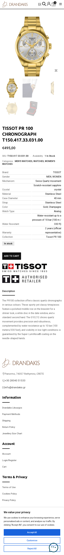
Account (6, 454)
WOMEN (56, 176)
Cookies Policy (9, 493)
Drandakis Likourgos (12, 407)
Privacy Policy (9, 500)
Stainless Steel (53, 193)
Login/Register (9, 460)
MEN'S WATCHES (23, 161)
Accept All (32, 532)
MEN (48, 176)
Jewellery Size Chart (12, 433)
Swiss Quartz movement (48, 181)
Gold (45, 207)
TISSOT (57, 172)
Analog (57, 211)
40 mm (57, 198)
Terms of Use (9, 487)
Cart (4, 466)
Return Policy (8, 427)
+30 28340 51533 (15, 380)
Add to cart (11, 256)
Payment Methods (11, 414)
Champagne (55, 207)
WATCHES (38, 161)
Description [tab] (8, 291)
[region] (32, 531)
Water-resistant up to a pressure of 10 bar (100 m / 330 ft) (46, 219)
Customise (32, 540)
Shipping (6, 420)
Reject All (32, 548)
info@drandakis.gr (15, 387)
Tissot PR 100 (53, 236)
